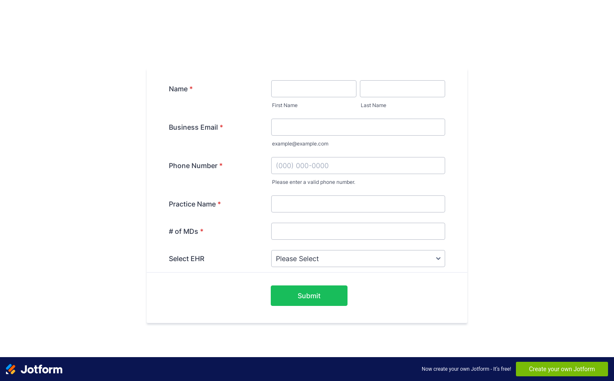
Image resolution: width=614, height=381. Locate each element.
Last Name (373, 105)
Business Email (196, 127)
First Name (285, 105)
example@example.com (300, 143)
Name (181, 88)
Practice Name (195, 204)
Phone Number (196, 165)
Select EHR (186, 258)
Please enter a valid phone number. (313, 182)
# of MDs (186, 231)
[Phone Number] (358, 165)
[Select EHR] (358, 258)
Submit (309, 295)
